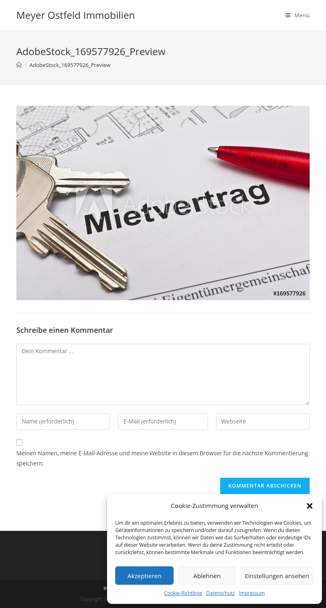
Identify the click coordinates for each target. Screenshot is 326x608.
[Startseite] (19, 65)
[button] (310, 506)
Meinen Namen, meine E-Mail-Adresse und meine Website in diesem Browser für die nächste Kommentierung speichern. (162, 458)
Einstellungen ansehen (277, 576)
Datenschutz (220, 593)
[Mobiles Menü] (298, 15)
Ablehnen (207, 576)
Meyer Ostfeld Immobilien (75, 15)
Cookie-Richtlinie (183, 593)
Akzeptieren (144, 576)
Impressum (252, 593)
